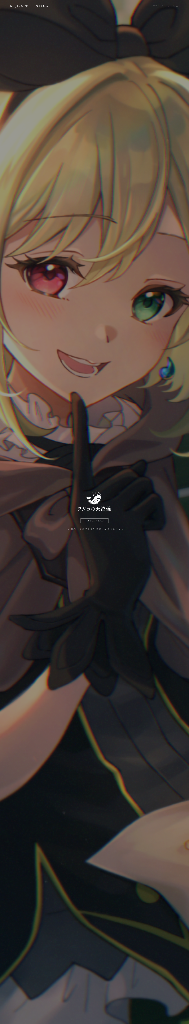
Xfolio (165, 6)
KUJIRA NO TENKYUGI (30, 6)
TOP (155, 6)
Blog (176, 6)
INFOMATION (96, 521)
